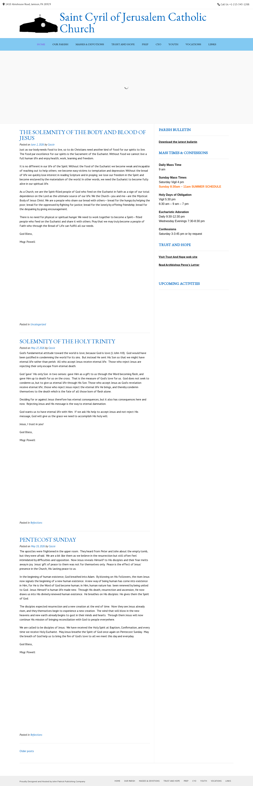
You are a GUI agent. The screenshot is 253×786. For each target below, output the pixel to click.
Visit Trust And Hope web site (178, 257)
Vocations (193, 44)
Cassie (51, 144)
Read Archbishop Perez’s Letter (179, 265)
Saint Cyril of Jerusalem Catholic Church (133, 22)
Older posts (27, 751)
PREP (145, 44)
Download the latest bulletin (178, 142)
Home (41, 44)
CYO (158, 44)
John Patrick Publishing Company (69, 781)
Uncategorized (38, 324)
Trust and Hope (123, 44)
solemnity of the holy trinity (67, 341)
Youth (173, 44)
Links (212, 44)
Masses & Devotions (90, 44)
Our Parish (60, 44)
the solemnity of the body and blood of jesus (83, 135)
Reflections (36, 522)
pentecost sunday (48, 539)
